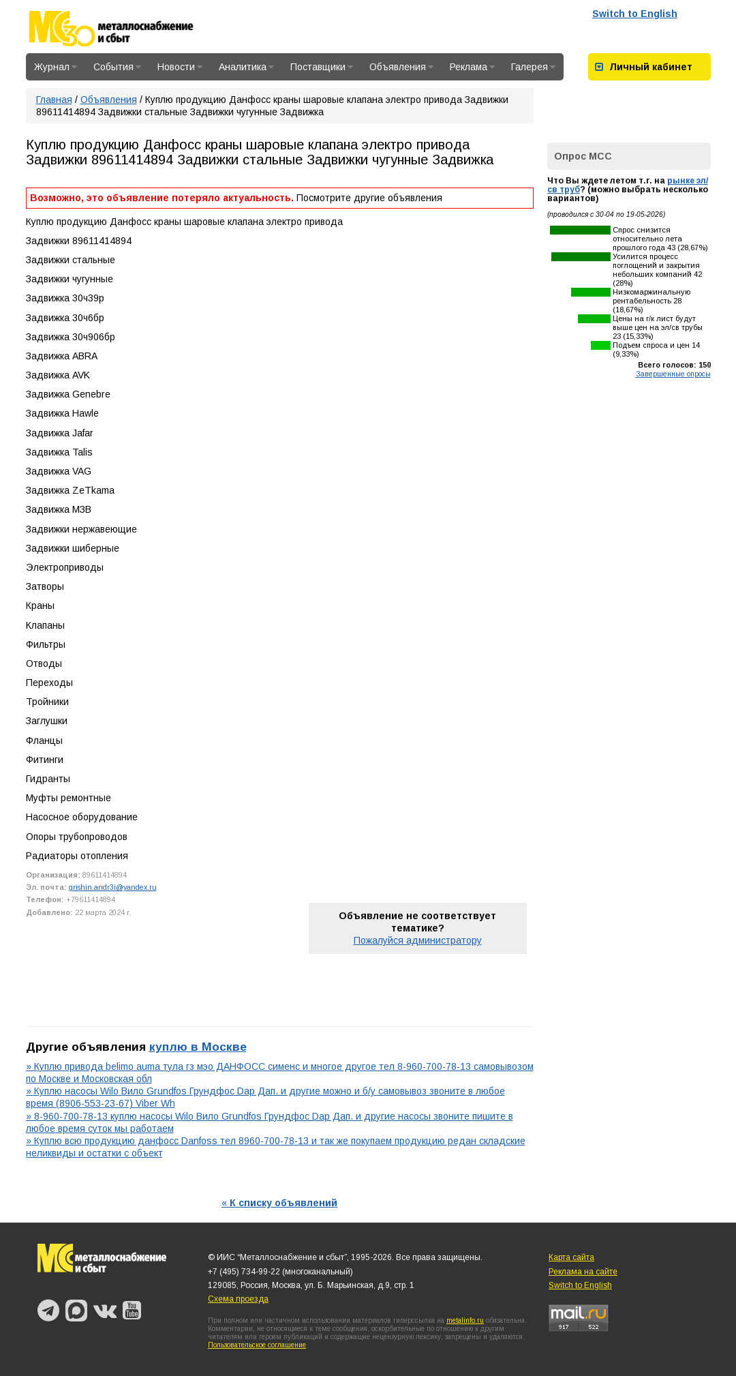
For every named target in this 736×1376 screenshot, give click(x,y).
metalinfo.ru (465, 1320)
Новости (179, 66)
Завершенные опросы (673, 374)
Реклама (472, 66)
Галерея (533, 66)
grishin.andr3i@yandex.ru (113, 887)
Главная (54, 99)
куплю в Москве (198, 1046)
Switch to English (634, 13)
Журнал (55, 66)
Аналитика (246, 66)
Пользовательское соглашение (257, 1345)
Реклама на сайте (583, 1271)
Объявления (401, 66)
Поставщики (321, 66)
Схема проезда (238, 1299)
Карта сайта (571, 1257)
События (117, 66)
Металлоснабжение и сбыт (129, 28)
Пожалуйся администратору (418, 940)
